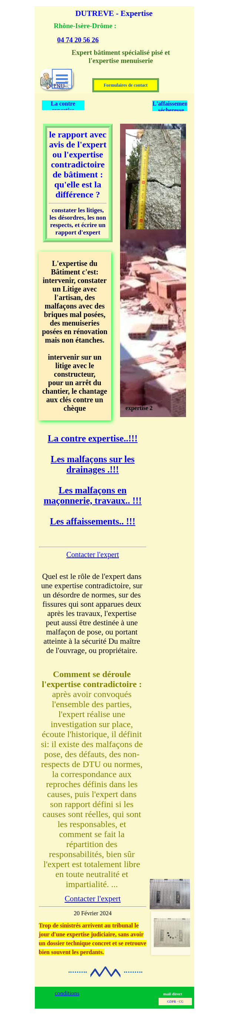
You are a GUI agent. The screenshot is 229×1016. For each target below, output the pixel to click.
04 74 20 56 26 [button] (78, 40)
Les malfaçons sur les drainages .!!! (93, 464)
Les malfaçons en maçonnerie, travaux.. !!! (93, 495)
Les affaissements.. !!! (93, 521)
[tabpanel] (110, 32)
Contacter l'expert (92, 554)
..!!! (93, 438)
